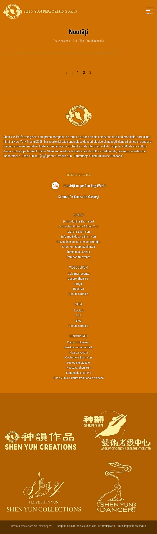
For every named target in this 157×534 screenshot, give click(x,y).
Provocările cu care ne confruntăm (78, 242)
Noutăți (78, 310)
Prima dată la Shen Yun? (78, 221)
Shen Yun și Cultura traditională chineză (79, 378)
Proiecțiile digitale (78, 362)
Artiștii (78, 284)
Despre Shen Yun (78, 278)
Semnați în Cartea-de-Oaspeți (78, 196)
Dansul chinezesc (78, 342)
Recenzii (78, 289)
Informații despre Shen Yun (78, 236)
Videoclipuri (78, 267)
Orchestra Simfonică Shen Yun (78, 226)
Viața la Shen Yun (78, 231)
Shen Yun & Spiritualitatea (78, 247)
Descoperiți (79, 336)
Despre (78, 215)
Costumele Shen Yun (78, 357)
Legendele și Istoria (78, 373)
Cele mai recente (78, 273)
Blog (78, 320)
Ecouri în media (78, 294)
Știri (78, 304)
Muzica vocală (79, 352)
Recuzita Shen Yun (78, 367)
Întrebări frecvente (78, 257)
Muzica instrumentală (78, 347)
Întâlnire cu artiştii (78, 252)
